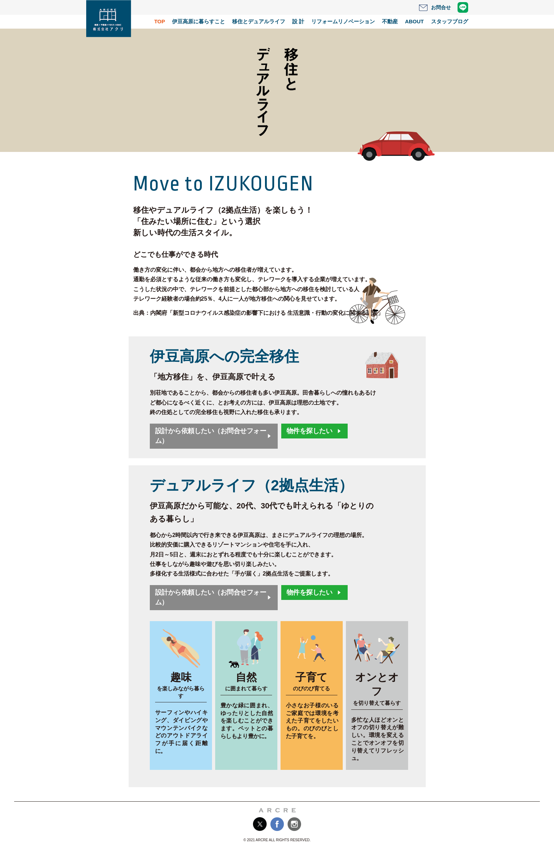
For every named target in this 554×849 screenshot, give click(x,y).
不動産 (390, 21)
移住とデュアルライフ (258, 21)
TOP (159, 21)
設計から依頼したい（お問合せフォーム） (210, 436)
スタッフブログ (449, 21)
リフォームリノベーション (343, 21)
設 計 (298, 21)
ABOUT (414, 21)
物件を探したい (309, 431)
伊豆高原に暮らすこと (198, 21)
